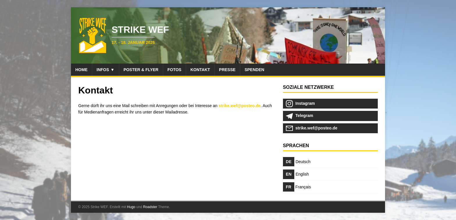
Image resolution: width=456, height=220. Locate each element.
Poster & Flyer (141, 69)
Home (81, 69)
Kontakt (200, 69)
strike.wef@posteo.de (240, 105)
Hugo (131, 207)
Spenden (254, 69)
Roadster (150, 207)
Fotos (174, 69)
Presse (227, 69)
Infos (103, 69)
